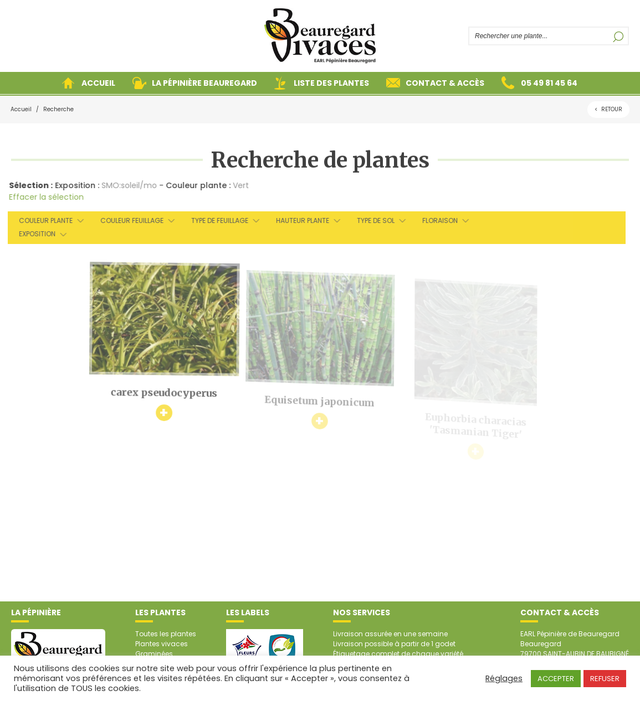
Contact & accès (445, 83)
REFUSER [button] (604, 678)
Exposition (32, 233)
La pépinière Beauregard (204, 83)
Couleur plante (41, 220)
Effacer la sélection (43, 196)
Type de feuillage (214, 220)
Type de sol (371, 220)
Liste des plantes (331, 83)
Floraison (435, 220)
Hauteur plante (297, 220)
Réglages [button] (504, 678)
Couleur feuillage (126, 220)
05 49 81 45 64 (549, 83)
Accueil (98, 83)
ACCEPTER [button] (555, 678)
